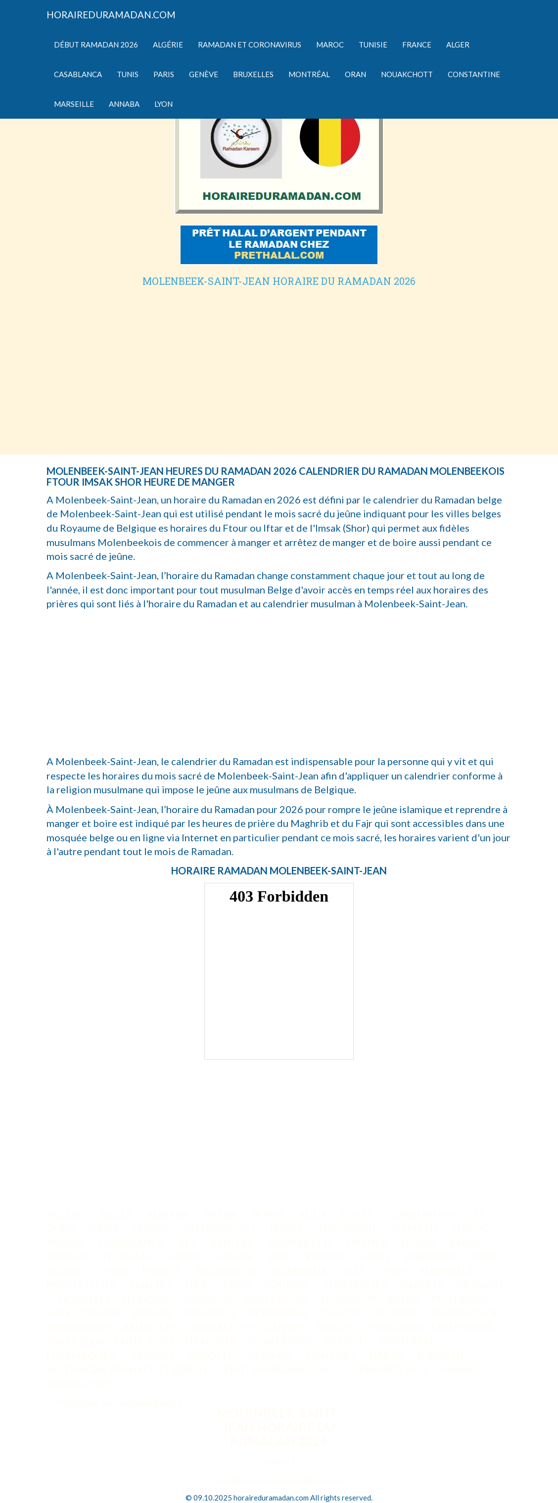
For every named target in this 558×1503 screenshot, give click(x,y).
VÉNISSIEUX (347, 1299)
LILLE (354, 1270)
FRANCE (163, 1270)
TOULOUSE (209, 1299)
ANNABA (168, 1214)
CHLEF (358, 1214)
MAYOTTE (211, 1355)
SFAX (484, 1256)
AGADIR (66, 1242)
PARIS (237, 1284)
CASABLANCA (132, 1242)
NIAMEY (462, 1369)
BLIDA (313, 1214)
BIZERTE (326, 1256)
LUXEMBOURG (82, 1355)
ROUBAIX (287, 1284)
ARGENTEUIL (228, 1270)
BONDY (403, 1299)
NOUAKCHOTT (83, 1383)
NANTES (152, 1284)
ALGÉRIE (67, 1214)
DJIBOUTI (441, 1355)
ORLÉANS (394, 1313)
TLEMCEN (415, 1228)
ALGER (118, 1214)
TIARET (286, 1228)
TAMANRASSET (219, 1228)
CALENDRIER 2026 (385, 1369)
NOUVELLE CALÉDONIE (114, 1299)
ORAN (104, 1228)
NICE (198, 1284)
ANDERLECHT (222, 1327)
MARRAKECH (300, 1242)
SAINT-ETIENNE (84, 1313)
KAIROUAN (432, 1256)
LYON (394, 1270)
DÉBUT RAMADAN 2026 (273, 1369)
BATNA (221, 1214)
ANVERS (286, 1327)
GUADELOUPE (464, 1313)
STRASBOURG (356, 1284)
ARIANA (236, 1256)
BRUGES (335, 1327)
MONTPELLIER (82, 1284)
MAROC (471, 1228)
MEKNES (367, 1242)
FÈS (188, 1242)
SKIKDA (151, 1228)
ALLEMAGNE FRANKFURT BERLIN (126, 1369)
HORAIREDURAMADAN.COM (111, 14)
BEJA (280, 1256)
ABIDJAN (153, 1355)
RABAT (466, 1242)
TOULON (339, 1313)
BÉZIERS (152, 1313)
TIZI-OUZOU (347, 1228)
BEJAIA (268, 1214)
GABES (376, 1256)
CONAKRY (331, 1355)
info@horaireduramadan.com (279, 1480)
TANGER (67, 1256)
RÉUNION (479, 1284)
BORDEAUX (301, 1270)
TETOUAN (126, 1256)
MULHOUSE (460, 1299)
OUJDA (419, 1242)
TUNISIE (183, 1256)
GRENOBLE (210, 1313)
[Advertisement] (279, 360)
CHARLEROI (393, 1327)
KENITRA (233, 1242)
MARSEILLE (447, 1270)
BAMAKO (271, 1355)
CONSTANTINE (424, 1214)
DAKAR (387, 1355)
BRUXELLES (150, 1327)
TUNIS (114, 1270)
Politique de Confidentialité (119, 1403)
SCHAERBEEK (280, 1341)
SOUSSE (66, 1270)
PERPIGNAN (277, 1313)
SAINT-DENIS (277, 1299)
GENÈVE (346, 1341)
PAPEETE (422, 1284)
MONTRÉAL (408, 1341)
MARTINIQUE (78, 1327)
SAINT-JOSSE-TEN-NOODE (176, 1341)
